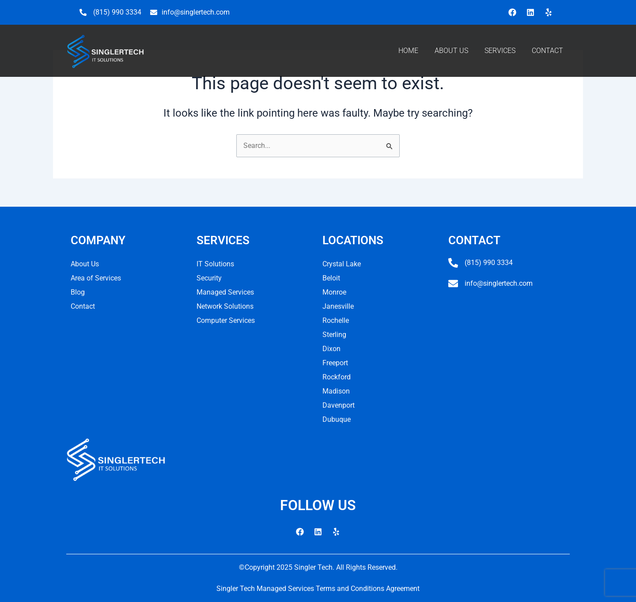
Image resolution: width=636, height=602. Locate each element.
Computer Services (226, 320)
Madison (336, 391)
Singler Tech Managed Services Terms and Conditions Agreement (318, 588)
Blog (78, 292)
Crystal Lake (341, 264)
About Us (85, 264)
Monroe (334, 292)
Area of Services (96, 278)
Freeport (335, 363)
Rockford (336, 377)
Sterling (334, 334)
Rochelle (335, 320)
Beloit (331, 278)
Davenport (338, 405)
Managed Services (225, 292)
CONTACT (547, 50)
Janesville (338, 306)
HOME (408, 50)
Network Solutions (225, 306)
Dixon (331, 349)
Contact (83, 306)
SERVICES (500, 50)
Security (209, 278)
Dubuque (336, 419)
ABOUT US (451, 50)
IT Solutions (215, 264)
